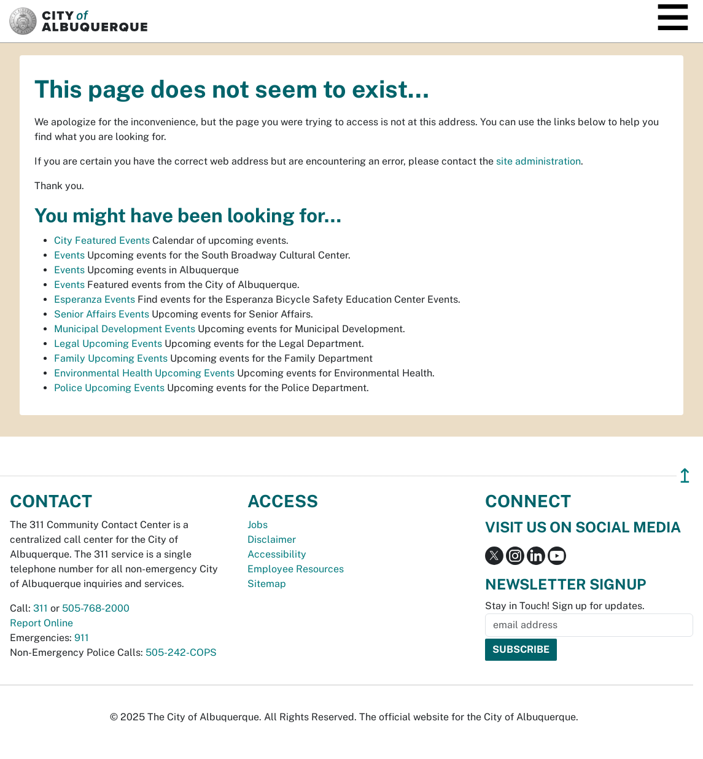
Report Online (41, 623)
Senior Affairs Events (101, 314)
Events (69, 255)
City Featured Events (102, 240)
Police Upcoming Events (109, 388)
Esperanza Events (94, 299)
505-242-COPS (181, 652)
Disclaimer (271, 539)
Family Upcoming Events (111, 358)
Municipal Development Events (124, 329)
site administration (538, 161)
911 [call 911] (81, 638)
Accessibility (276, 554)
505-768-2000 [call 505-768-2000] (96, 608)
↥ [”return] (685, 475)
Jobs (257, 525)
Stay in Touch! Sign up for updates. (565, 606)
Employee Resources (295, 569)
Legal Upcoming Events (108, 343)
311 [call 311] (40, 608)
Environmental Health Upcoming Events (144, 373)
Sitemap (266, 584)
